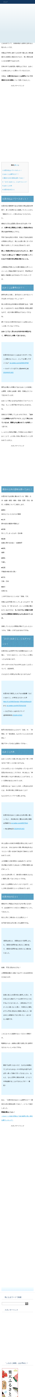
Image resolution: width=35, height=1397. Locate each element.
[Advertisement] (17, 24)
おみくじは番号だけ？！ (10, 174)
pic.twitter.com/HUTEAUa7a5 (16, 705)
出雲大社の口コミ (8, 189)
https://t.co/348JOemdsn (11, 701)
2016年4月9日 (17, 715)
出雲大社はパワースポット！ (12, 170)
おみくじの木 (7, 185)
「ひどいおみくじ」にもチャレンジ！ (14, 182)
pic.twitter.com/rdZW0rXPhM (19, 363)
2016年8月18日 (8, 372)
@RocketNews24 (25, 701)
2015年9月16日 (19, 829)
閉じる (16, 165)
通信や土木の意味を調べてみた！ (13, 178)
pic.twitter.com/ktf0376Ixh (19, 823)
